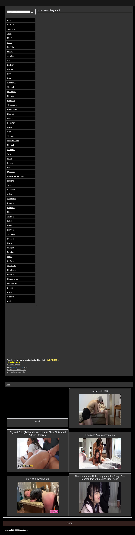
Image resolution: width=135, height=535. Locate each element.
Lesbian (10, 65)
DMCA (69, 523)
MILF (9, 38)
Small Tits (11, 265)
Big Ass (10, 96)
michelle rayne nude (16, 372)
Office (9, 194)
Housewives (12, 279)
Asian (9, 42)
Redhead (11, 190)
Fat (8, 167)
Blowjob (10, 114)
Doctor (10, 288)
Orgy (9, 132)
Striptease (11, 270)
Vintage (10, 136)
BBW (9, 74)
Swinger (10, 216)
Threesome (12, 105)
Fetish (10, 221)
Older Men (11, 199)
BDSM (10, 127)
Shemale (11, 87)
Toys (9, 154)
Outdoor (10, 203)
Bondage (11, 252)
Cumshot (11, 149)
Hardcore (11, 100)
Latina (10, 118)
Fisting (10, 256)
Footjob (10, 248)
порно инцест (13, 365)
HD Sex (10, 230)
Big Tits (10, 47)
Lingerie (10, 181)
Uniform (10, 261)
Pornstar (11, 123)
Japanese (11, 29)
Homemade (12, 109)
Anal (9, 20)
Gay (8, 60)
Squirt (9, 185)
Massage (11, 172)
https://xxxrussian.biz (16, 369)
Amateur (11, 56)
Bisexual (11, 274)
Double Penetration (15, 176)
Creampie (11, 83)
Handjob (11, 207)
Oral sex (10, 297)
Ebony (10, 51)
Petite (9, 158)
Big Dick (10, 145)
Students (11, 234)
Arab (9, 301)
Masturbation (13, 141)
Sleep (9, 212)
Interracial (11, 92)
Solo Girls (11, 25)
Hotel (9, 225)
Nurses (10, 243)
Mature (10, 69)
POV (9, 78)
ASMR (10, 292)
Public (10, 163)
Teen (9, 34)
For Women (12, 283)
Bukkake (11, 239)
